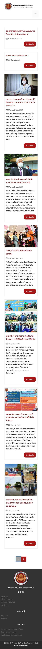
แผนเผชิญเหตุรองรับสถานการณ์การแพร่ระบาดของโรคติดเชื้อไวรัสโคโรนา (20, 417)
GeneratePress (22, 645)
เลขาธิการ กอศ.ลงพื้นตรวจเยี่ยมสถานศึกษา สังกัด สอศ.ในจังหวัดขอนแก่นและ (19, 502)
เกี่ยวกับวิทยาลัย (7, 599)
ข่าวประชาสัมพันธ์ (8, 602)
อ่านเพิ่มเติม (30, 44)
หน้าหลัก (4, 596)
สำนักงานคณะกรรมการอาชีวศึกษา (21, 587)
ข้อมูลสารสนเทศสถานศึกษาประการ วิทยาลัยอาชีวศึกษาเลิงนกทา (20, 32)
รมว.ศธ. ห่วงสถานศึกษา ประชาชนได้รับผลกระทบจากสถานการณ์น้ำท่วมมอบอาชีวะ (20, 102)
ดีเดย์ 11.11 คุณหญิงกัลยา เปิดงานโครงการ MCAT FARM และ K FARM (20, 337)
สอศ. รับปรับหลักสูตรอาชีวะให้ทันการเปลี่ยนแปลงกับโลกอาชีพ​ (19, 181)
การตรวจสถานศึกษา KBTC (17, 55)
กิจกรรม (4, 615)
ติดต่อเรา (4, 605)
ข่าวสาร (4, 618)
